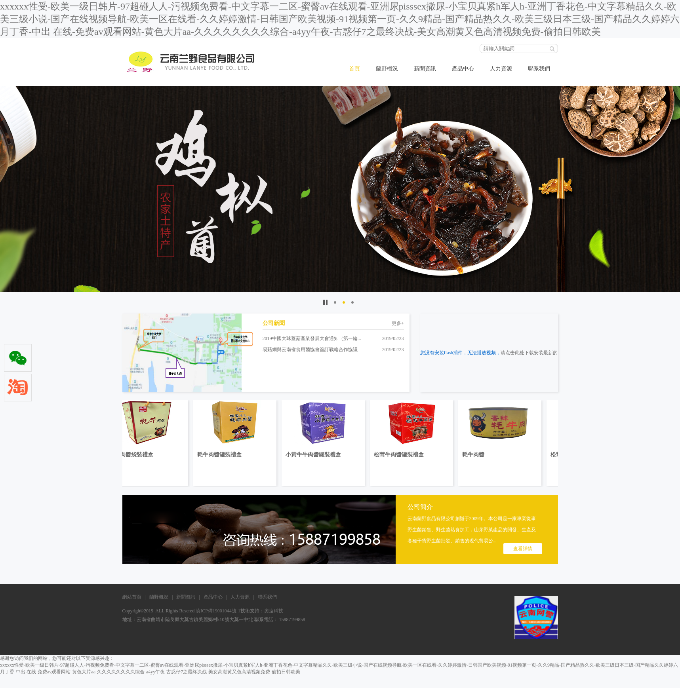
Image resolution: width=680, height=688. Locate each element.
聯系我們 (539, 69)
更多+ (398, 323)
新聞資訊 (425, 69)
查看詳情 (522, 548)
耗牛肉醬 (491, 455)
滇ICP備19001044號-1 (217, 611)
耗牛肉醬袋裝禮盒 (148, 455)
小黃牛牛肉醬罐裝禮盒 (330, 455)
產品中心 (463, 69)
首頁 (354, 69)
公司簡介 (420, 507)
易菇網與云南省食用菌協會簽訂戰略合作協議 (310, 349)
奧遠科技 (273, 611)
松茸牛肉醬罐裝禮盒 (416, 455)
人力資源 (501, 69)
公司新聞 (274, 323)
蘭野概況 (387, 69)
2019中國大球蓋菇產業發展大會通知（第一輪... (312, 338)
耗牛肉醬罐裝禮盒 (237, 455)
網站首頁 (131, 597)
